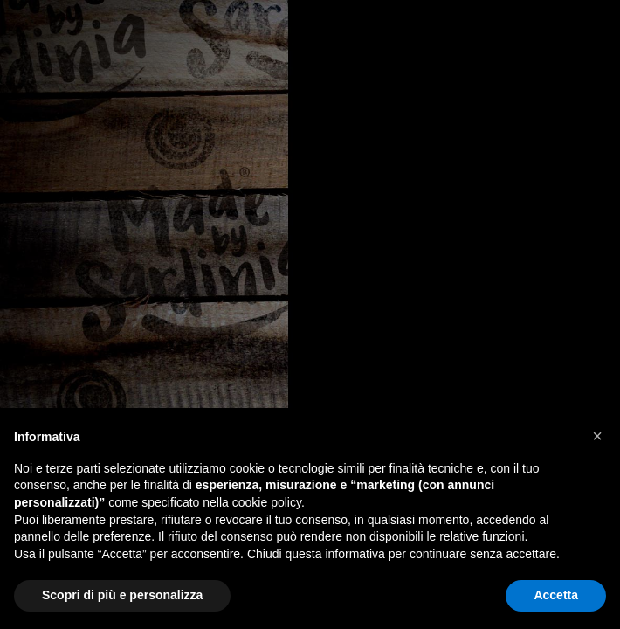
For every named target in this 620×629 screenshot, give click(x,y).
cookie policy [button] (266, 502)
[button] (597, 436)
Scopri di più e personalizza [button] (122, 595)
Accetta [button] (556, 595)
